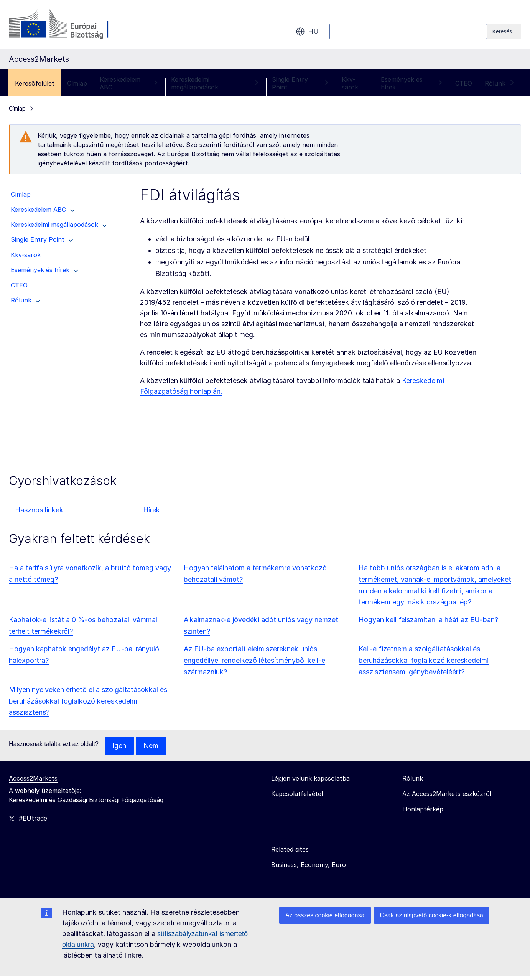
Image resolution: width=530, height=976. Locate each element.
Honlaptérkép (422, 809)
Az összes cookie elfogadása (324, 915)
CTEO (463, 83)
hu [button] (307, 31)
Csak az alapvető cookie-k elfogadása (432, 915)
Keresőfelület (34, 83)
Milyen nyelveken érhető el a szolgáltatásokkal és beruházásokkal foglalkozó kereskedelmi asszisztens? (88, 701)
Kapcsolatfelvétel (297, 794)
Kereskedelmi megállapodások (215, 83)
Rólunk (500, 83)
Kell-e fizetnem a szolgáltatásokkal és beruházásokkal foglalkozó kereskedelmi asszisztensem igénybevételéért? (424, 660)
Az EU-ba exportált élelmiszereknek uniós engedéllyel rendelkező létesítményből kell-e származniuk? (254, 660)
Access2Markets (33, 778)
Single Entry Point (300, 83)
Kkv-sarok (350, 83)
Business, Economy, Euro (308, 865)
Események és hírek (412, 83)
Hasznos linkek (39, 510)
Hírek (151, 510)
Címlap (77, 83)
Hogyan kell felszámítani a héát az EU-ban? (428, 620)
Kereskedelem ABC (129, 83)
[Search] (504, 31)
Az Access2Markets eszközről (446, 794)
